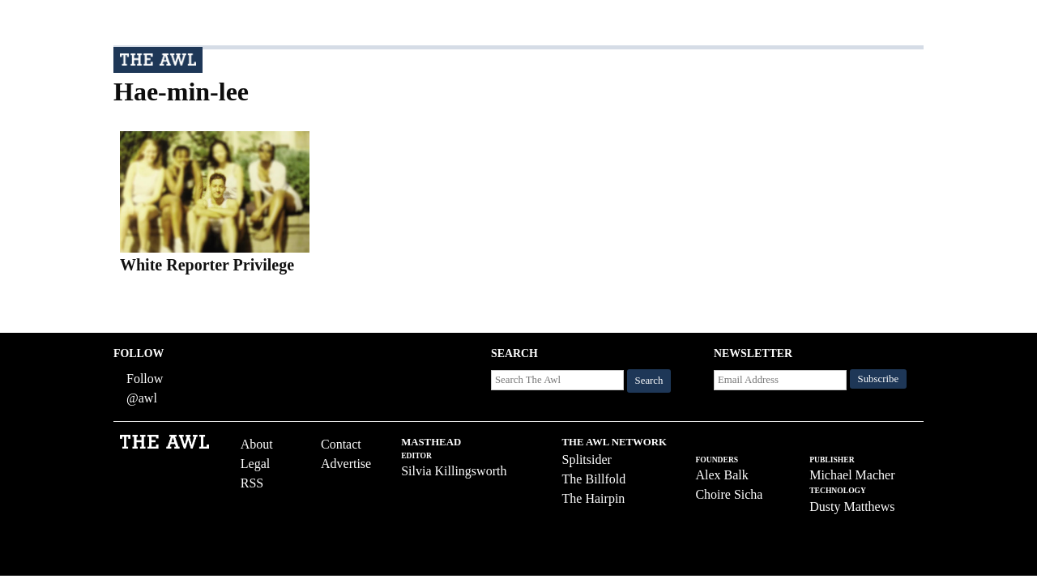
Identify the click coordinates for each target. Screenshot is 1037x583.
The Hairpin (593, 498)
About (257, 444)
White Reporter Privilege (207, 265)
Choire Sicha (728, 494)
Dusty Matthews (851, 506)
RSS (252, 483)
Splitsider (587, 459)
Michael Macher (851, 475)
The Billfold (594, 479)
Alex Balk (721, 475)
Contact (341, 444)
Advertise (346, 463)
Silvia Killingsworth (453, 471)
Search (649, 380)
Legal (255, 463)
